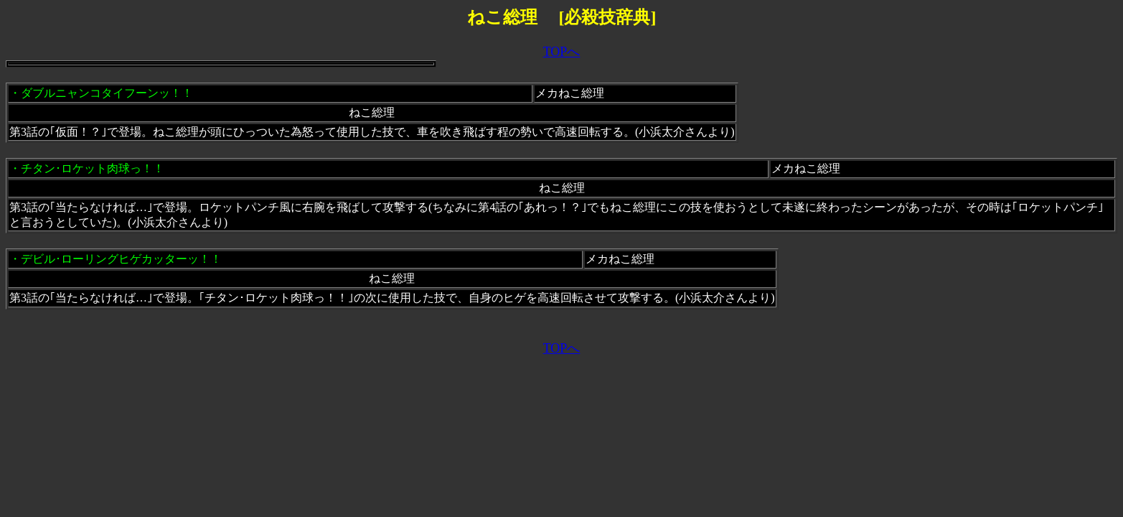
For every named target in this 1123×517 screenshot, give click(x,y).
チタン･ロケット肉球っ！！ (92, 168)
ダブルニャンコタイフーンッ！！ (107, 93)
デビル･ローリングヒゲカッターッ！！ (121, 259)
